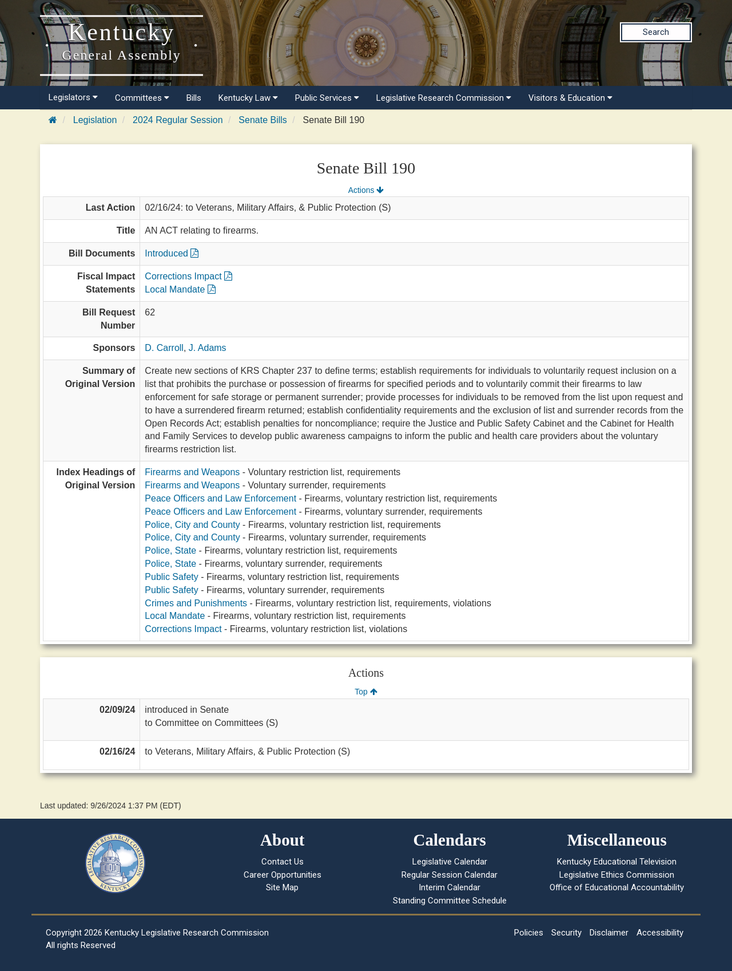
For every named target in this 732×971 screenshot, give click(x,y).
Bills (193, 98)
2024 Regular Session (177, 120)
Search (656, 32)
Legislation (95, 120)
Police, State (170, 550)
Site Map (282, 887)
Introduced (171, 253)
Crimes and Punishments (196, 603)
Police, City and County (192, 525)
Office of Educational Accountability (617, 887)
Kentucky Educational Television (617, 861)
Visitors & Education (570, 98)
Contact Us (282, 861)
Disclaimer (609, 932)
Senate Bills (262, 120)
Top (366, 691)
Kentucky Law (248, 98)
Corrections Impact (188, 276)
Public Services (327, 98)
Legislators (73, 97)
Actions (366, 190)
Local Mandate (180, 289)
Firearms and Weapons (192, 472)
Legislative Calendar (449, 861)
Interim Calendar (449, 887)
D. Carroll (164, 348)
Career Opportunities (282, 875)
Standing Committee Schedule (450, 900)
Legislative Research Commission (443, 98)
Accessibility (659, 932)
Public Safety (171, 577)
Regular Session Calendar (449, 875)
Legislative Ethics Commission (616, 875)
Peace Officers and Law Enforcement (220, 498)
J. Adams (207, 348)
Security (566, 932)
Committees (142, 98)
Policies (528, 932)
